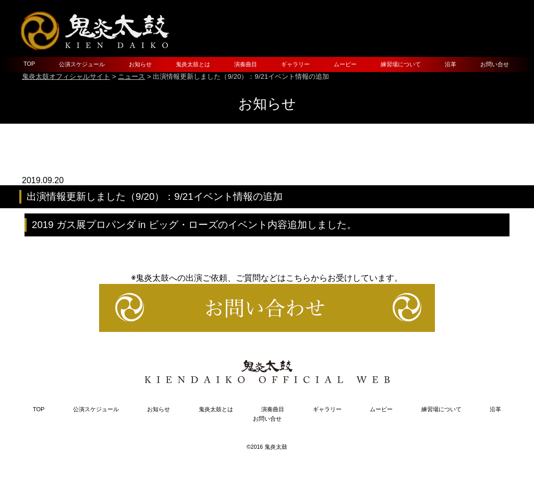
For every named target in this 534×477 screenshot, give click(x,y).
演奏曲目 (245, 64)
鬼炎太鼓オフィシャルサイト (66, 76)
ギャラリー (295, 64)
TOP (29, 64)
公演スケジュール (82, 64)
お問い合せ (494, 64)
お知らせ (140, 64)
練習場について (401, 64)
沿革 (450, 64)
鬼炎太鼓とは (193, 64)
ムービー (345, 64)
